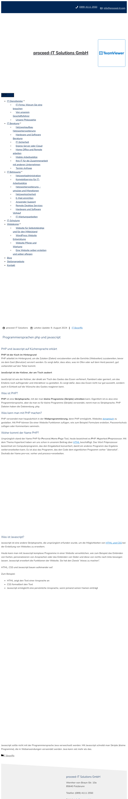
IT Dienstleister (16, 101)
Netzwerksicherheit (26, 194)
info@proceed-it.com (114, 8)
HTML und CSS (114, 542)
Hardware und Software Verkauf (27, 211)
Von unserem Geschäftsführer (21, 114)
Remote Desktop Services (29, 205)
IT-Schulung (13, 220)
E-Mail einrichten (24, 198)
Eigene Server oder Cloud (29, 146)
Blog (9, 257)
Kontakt (11, 265)
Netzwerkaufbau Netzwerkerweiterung (24, 129)
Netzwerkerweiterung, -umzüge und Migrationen (27, 188)
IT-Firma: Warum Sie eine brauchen (27, 106)
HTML (76, 442)
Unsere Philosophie (26, 119)
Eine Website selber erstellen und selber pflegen (29, 252)
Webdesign (14, 224)
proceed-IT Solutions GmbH (60, 53)
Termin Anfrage (24, 168)
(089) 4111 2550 (88, 7)
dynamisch (108, 418)
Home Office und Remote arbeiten (27, 151)
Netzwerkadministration (28, 175)
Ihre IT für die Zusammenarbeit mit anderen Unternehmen (30, 162)
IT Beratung (14, 123)
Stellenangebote (15, 261)
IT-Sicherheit (22, 142)
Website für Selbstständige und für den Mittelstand (28, 229)
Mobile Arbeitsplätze (26, 157)
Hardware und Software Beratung (27, 136)
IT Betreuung (15, 172)
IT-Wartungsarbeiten (27, 216)
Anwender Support (26, 202)
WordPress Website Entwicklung (25, 237)
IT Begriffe (77, 327)
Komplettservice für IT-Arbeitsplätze (26, 181)
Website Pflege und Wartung (24, 244)
